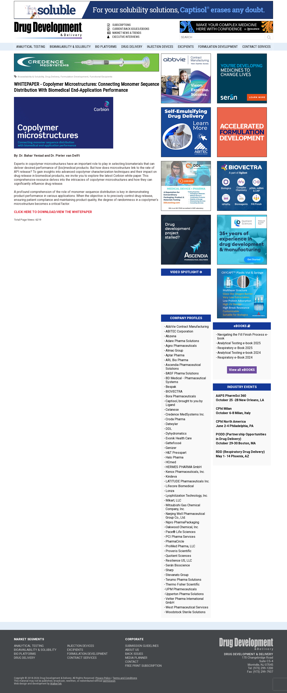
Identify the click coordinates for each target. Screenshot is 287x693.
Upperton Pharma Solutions (185, 594)
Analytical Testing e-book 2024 (239, 353)
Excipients (186, 47)
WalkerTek (56, 683)
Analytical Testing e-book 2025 (239, 343)
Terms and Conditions (125, 678)
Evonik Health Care (179, 438)
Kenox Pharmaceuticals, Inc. (185, 472)
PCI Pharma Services (180, 537)
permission (109, 680)
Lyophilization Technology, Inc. (187, 496)
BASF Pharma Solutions (182, 373)
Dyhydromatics (176, 433)
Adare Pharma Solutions (182, 341)
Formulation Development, (75, 76)
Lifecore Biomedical (180, 486)
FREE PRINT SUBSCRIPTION (143, 666)
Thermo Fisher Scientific (183, 584)
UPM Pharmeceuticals (181, 589)
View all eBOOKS (242, 370)
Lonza (170, 491)
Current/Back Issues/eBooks (128, 28)
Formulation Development (218, 47)
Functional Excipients (101, 76)
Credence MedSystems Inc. (185, 414)
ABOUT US (132, 650)
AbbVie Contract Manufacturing (187, 326)
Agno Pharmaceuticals (181, 346)
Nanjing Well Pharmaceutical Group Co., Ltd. (185, 515)
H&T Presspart (176, 453)
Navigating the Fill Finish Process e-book (242, 336)
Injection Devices (160, 47)
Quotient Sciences (178, 556)
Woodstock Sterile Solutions (185, 612)
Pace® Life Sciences (181, 532)
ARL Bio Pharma (177, 360)
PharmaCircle (175, 541)
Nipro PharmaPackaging (182, 522)
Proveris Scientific (178, 551)
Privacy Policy (103, 678)
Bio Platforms (106, 47)
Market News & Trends (124, 32)
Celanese (172, 409)
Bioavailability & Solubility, (31, 76)
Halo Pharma (174, 457)
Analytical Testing (30, 47)
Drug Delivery (131, 47)
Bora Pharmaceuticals (181, 396)
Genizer (171, 448)
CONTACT (132, 662)
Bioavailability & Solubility (70, 47)
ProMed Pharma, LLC (180, 546)
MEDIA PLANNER (136, 658)
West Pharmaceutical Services (187, 607)
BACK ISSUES (134, 654)
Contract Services (256, 47)
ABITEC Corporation (179, 331)
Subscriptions (119, 24)
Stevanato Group (177, 575)
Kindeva (171, 476)
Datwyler (172, 424)
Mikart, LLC (173, 500)
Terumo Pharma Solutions (183, 580)
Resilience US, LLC (179, 560)
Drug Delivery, (52, 76)
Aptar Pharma (175, 355)
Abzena (171, 336)
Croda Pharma (175, 419)
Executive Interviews (123, 36)
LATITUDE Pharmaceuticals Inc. (187, 481)
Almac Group (174, 350)
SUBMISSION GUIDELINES (142, 646)
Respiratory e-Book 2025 (235, 348)
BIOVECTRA (174, 391)
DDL (169, 429)
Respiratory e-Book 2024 (235, 357)
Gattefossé (173, 443)
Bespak (171, 387)
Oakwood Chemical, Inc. (182, 527)
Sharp (170, 570)
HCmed (171, 462)
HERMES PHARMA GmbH (183, 467)
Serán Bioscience (178, 565)
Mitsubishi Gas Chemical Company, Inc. (183, 507)
